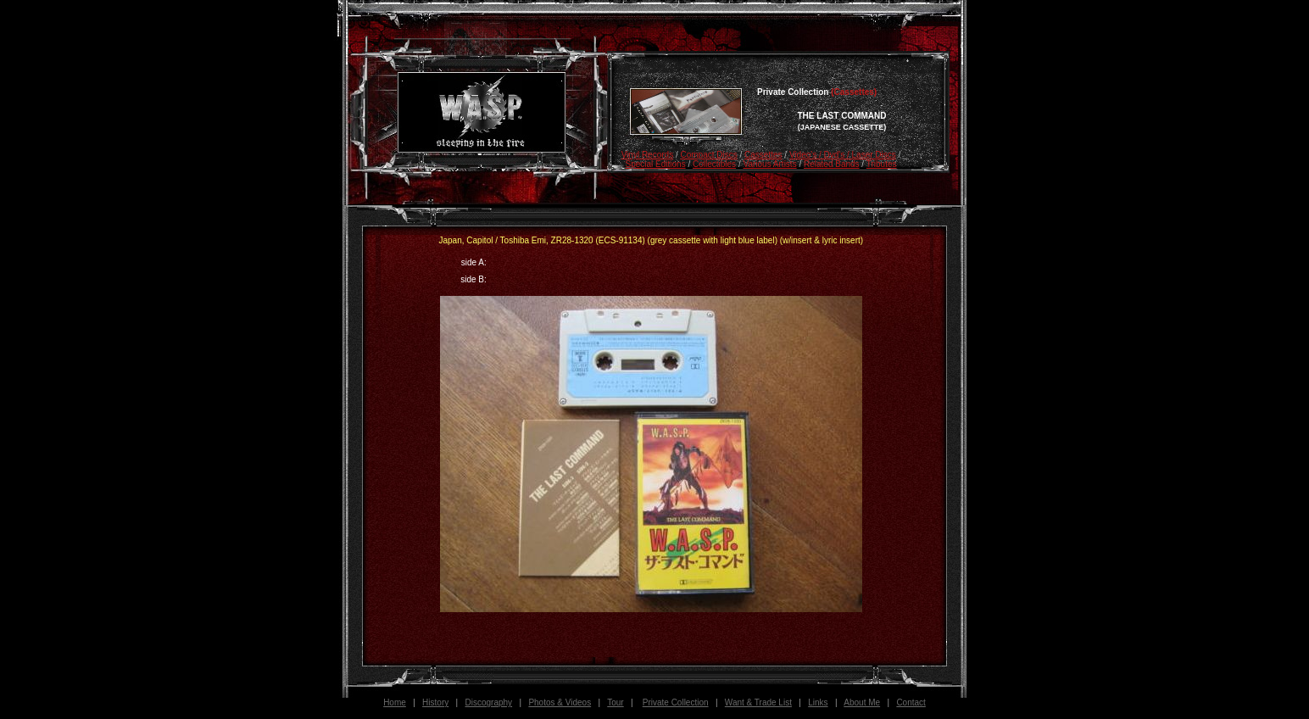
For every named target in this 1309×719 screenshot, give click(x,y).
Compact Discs (708, 154)
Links (817, 702)
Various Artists (769, 164)
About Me (862, 702)
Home (394, 702)
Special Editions (655, 164)
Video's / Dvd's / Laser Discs (842, 154)
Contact (910, 702)
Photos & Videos (559, 702)
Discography (489, 702)
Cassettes (763, 154)
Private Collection (676, 702)
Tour (615, 702)
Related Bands (832, 164)
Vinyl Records (647, 154)
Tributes (881, 164)
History (435, 702)
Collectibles (714, 164)
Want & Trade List (758, 702)
